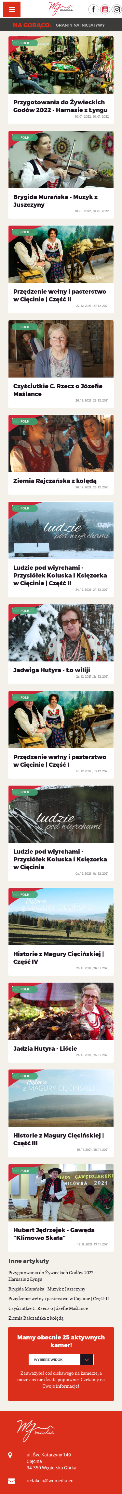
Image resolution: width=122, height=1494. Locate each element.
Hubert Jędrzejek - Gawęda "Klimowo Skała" (54, 1234)
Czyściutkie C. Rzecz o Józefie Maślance (48, 1308)
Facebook (98, 7)
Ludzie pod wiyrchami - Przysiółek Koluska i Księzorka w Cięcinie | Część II (60, 575)
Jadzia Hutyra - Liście (45, 1049)
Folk (24, 43)
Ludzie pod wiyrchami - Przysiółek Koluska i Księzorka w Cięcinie (60, 859)
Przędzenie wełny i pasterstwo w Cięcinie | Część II (59, 295)
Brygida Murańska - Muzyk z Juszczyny (46, 1289)
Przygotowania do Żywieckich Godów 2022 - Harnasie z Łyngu (60, 106)
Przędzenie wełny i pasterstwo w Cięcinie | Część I (59, 761)
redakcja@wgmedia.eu (50, 1480)
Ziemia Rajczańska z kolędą (55, 481)
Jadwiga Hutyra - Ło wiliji (51, 670)
